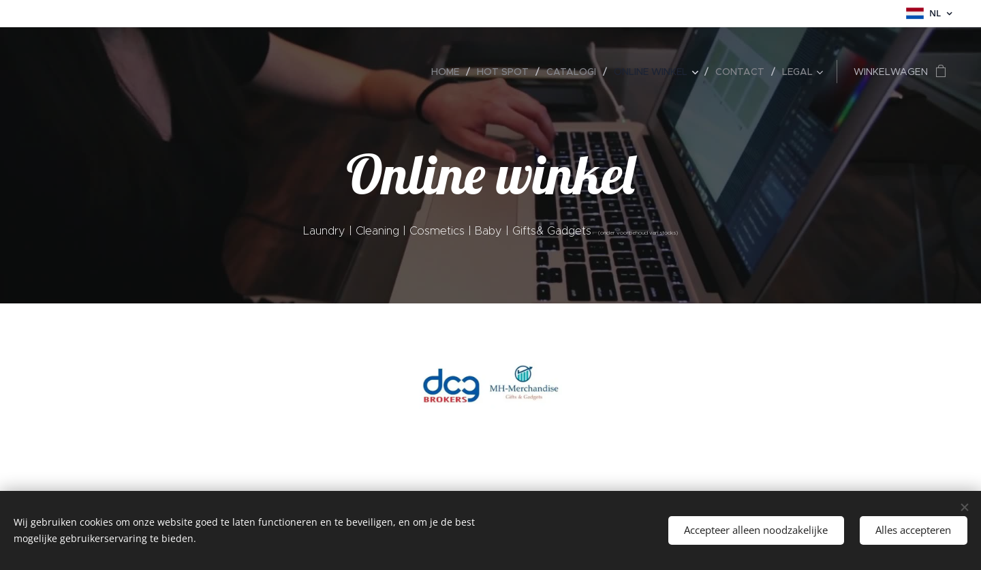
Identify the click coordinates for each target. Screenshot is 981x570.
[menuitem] (449, 72)
